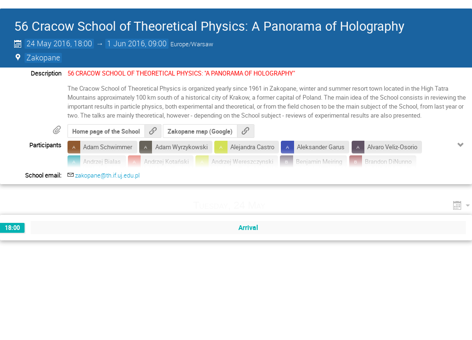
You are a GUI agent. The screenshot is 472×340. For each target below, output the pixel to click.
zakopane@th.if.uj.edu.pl (107, 175)
